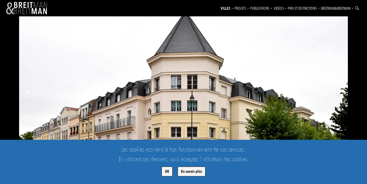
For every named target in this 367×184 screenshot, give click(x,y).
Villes (225, 8)
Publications (260, 8)
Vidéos (279, 8)
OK (167, 171)
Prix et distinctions (302, 8)
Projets (240, 8)
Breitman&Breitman (335, 8)
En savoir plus (191, 171)
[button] (27, 92)
